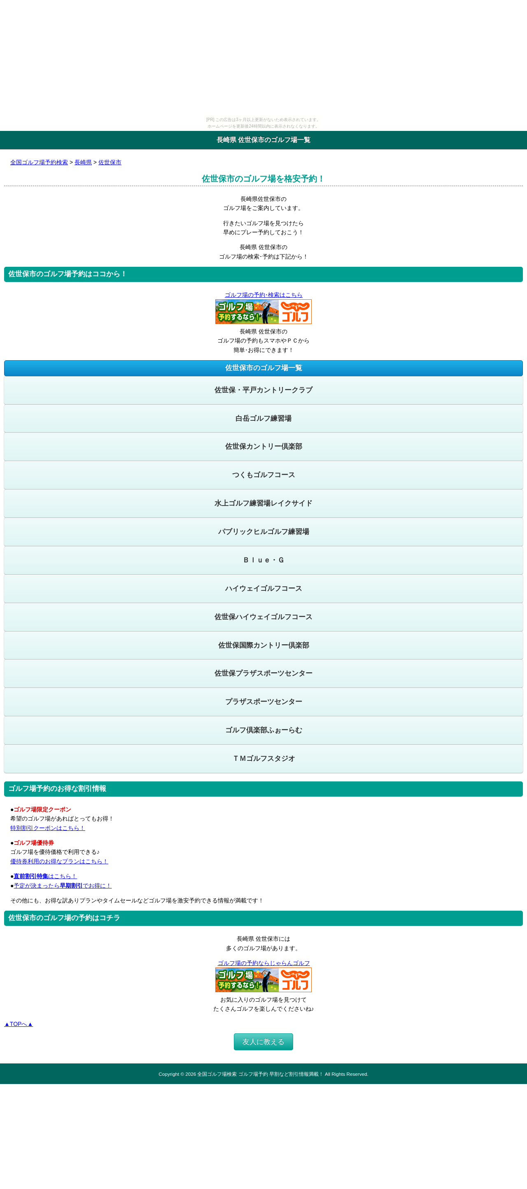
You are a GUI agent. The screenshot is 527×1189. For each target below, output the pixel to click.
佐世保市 (109, 162)
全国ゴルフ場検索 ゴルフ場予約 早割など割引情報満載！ (260, 1074)
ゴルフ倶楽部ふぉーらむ (263, 730)
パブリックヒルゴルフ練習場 (263, 532)
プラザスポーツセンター (263, 702)
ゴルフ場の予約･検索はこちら (263, 294)
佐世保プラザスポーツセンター (263, 673)
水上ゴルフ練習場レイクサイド (263, 503)
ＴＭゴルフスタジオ (263, 758)
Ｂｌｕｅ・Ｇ (263, 560)
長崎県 (83, 162)
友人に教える (263, 1042)
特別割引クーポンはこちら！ (47, 828)
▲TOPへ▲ (18, 1024)
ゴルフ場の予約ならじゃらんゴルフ (263, 963)
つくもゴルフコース (263, 475)
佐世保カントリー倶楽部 (263, 446)
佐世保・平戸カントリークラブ (263, 390)
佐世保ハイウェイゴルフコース (263, 617)
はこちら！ (45, 876)
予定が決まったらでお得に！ (63, 885)
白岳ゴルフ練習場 (263, 418)
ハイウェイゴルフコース (263, 588)
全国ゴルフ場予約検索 (39, 162)
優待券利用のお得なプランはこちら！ (59, 861)
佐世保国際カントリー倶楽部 (263, 645)
